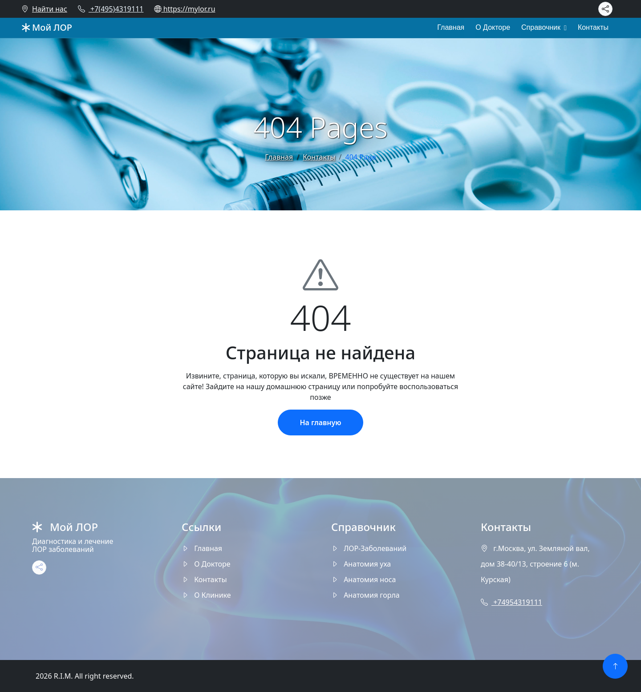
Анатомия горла (365, 595)
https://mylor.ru (184, 9)
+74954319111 (511, 602)
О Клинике (206, 595)
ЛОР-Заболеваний (368, 548)
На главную (320, 422)
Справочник (540, 27)
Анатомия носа (363, 579)
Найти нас (44, 9)
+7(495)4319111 (111, 9)
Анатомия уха (361, 564)
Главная (450, 27)
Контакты (593, 27)
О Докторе (492, 27)
